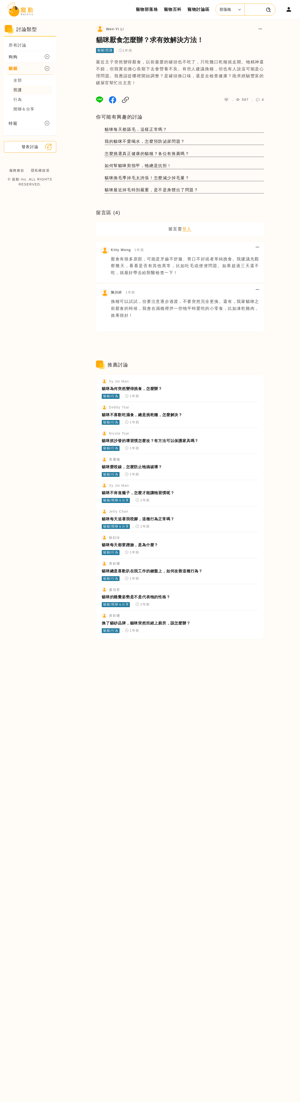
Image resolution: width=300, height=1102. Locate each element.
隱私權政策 (40, 170)
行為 (17, 99)
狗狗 (13, 57)
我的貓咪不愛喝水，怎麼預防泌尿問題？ (145, 141)
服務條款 (16, 170)
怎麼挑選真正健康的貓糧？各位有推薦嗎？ (147, 153)
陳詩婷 (116, 292)
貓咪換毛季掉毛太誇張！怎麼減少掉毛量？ (147, 178)
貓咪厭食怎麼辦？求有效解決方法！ (150, 40)
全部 (17, 80)
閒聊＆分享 (24, 109)
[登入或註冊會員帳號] (288, 9)
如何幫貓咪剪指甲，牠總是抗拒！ (138, 165)
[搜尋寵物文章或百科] (268, 9)
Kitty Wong (121, 250)
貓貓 (13, 68)
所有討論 (17, 45)
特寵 (13, 123)
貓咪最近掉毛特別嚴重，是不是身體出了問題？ (151, 190)
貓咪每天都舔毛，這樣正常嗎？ (136, 129)
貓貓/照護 (105, 50)
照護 (17, 90)
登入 (186, 229)
